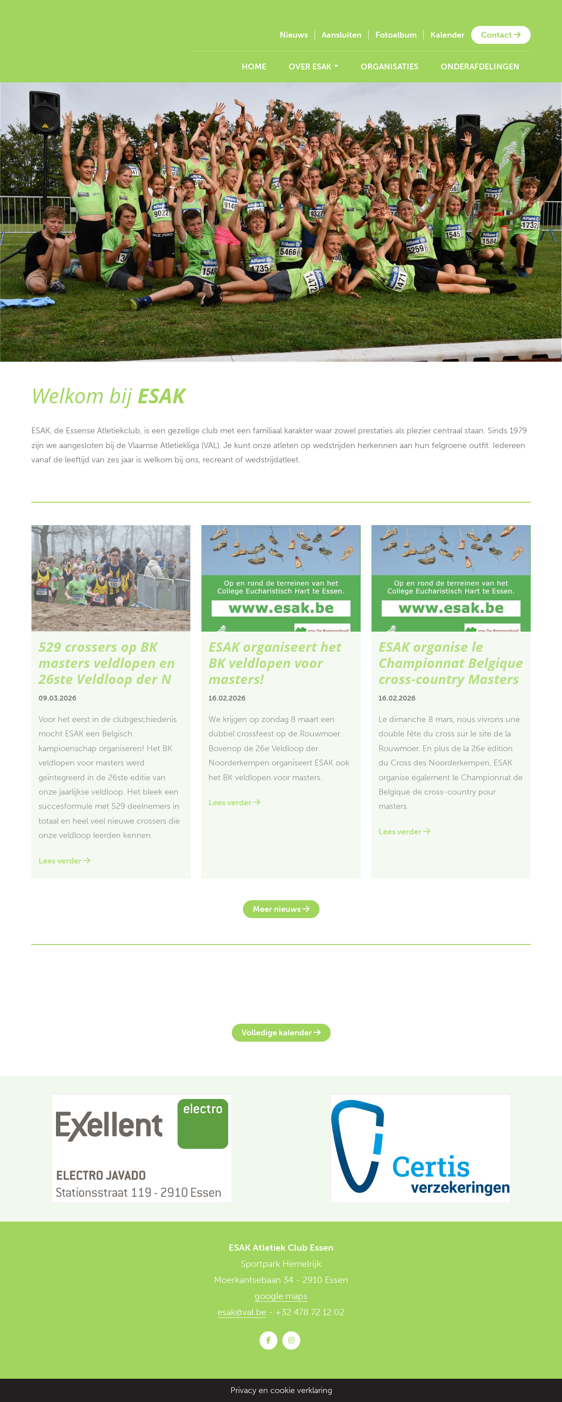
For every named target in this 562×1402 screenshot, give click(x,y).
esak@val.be (241, 1312)
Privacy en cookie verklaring (281, 1390)
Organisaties (389, 66)
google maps (281, 1296)
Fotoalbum (396, 34)
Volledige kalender (281, 1033)
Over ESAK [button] (310, 66)
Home (254, 66)
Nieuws (294, 34)
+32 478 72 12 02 (310, 1312)
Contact (501, 35)
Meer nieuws (281, 909)
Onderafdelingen (480, 66)
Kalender (447, 34)
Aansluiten (342, 34)
